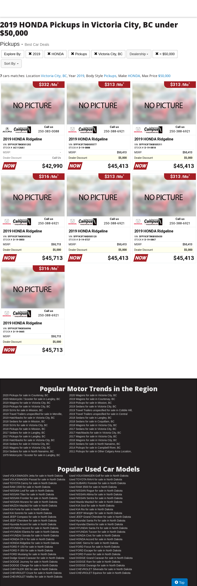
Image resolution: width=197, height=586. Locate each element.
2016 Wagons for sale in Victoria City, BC (93, 440)
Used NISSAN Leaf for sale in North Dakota (28, 490)
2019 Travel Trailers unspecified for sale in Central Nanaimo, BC (98, 414)
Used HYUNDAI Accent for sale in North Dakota (30, 528)
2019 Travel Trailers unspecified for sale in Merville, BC (32, 414)
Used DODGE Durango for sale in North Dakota (97, 565)
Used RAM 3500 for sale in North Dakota (93, 486)
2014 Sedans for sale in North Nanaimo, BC (28, 451)
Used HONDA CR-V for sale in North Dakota (28, 539)
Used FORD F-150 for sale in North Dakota (28, 546)
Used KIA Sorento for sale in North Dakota (27, 513)
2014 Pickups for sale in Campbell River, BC (95, 447)
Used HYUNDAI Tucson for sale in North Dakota (97, 531)
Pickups (79, 54)
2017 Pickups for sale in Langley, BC (24, 436)
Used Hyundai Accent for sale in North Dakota (29, 524)
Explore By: (12, 54)
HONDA (55, 54)
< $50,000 (165, 54)
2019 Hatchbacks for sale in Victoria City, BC (29, 417)
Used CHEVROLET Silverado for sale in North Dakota (100, 569)
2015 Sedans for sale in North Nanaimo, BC (94, 443)
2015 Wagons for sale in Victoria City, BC (27, 447)
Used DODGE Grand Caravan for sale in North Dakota (100, 557)
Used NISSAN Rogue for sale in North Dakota (96, 490)
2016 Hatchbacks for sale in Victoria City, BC (29, 440)
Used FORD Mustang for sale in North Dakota (29, 554)
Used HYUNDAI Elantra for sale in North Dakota (31, 531)
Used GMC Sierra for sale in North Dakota (93, 542)
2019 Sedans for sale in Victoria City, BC (92, 406)
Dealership (139, 54)
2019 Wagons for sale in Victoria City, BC (27, 402)
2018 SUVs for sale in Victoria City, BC (25, 425)
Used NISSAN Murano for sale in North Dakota (30, 501)
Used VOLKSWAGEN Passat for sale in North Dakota (34, 479)
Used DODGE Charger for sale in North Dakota (30, 565)
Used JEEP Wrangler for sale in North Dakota (95, 513)
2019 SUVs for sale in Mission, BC (23, 410)
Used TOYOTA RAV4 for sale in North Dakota (95, 479)
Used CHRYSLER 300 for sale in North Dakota (30, 569)
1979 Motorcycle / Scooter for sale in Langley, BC (31, 455)
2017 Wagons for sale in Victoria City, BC (93, 436)
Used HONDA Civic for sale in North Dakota (94, 535)
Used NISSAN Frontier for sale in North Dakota (30, 498)
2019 (34, 54)
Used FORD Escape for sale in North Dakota (95, 550)
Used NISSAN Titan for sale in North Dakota (28, 494)
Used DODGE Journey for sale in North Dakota (30, 561)
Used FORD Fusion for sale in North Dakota (94, 554)
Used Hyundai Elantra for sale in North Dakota (96, 524)
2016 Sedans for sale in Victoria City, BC (26, 443)
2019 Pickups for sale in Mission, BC (90, 402)
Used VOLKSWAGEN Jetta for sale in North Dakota (33, 475)
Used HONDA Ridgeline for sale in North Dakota (31, 542)
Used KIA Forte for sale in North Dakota (26, 509)
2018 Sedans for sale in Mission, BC (24, 421)
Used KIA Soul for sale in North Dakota (91, 505)
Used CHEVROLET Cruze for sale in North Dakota (32, 572)
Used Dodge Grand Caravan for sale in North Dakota (33, 557)
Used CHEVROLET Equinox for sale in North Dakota (99, 572)
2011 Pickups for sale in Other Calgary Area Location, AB (100, 451)
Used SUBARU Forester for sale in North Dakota (97, 483)
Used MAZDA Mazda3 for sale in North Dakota (30, 505)
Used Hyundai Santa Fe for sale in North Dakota (97, 520)
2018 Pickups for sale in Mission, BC (24, 428)
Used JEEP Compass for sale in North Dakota (29, 516)
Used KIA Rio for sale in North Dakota (91, 509)
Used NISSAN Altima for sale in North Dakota (95, 494)
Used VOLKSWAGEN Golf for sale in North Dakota (98, 475)
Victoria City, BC (108, 54)
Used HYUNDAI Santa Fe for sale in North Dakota (98, 528)
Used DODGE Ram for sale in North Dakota (94, 561)
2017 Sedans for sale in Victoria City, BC (92, 428)
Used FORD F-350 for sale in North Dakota (28, 550)
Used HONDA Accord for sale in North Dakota (95, 539)
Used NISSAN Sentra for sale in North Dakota (96, 498)
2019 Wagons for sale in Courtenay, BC (92, 399)
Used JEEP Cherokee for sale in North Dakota (29, 520)
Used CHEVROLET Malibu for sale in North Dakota (32, 576)
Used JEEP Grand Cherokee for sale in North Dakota (100, 516)
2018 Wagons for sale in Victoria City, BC (93, 425)
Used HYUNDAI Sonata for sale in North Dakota (31, 535)
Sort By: (11, 63)
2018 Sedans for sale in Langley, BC (90, 417)
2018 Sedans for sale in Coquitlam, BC (91, 421)
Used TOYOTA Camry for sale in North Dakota (30, 483)
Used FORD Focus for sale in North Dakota (94, 546)
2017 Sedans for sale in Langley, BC (24, 432)
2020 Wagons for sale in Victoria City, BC (93, 395)
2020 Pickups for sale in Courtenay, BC (25, 395)
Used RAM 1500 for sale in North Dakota (26, 486)
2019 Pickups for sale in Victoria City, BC (26, 406)
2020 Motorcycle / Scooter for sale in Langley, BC (31, 399)
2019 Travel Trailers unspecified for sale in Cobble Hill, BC (100, 410)
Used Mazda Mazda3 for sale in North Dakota (95, 501)
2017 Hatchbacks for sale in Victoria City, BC (95, 432)
